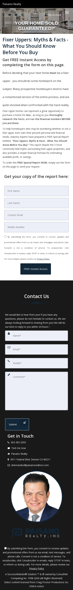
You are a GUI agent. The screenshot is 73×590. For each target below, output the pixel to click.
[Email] (36, 215)
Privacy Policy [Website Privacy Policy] (43, 259)
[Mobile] (36, 227)
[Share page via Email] (22, 14)
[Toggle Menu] (66, 12)
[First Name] (36, 191)
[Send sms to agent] (10, 14)
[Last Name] (36, 203)
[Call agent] (21, 4)
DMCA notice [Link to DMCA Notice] (36, 586)
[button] (35, 269)
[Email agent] (16, 14)
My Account (53, 14)
